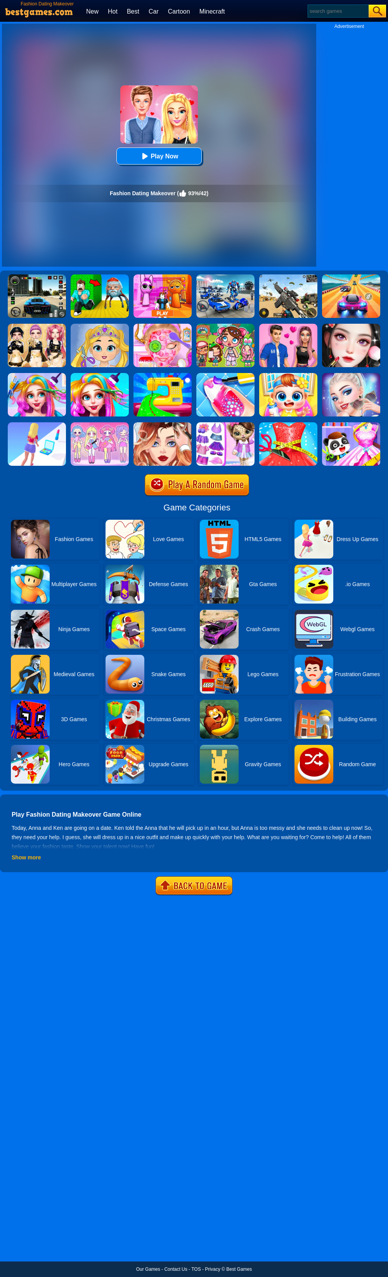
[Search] (338, 11)
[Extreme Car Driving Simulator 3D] (37, 277)
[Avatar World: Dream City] (225, 326)
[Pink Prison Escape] (162, 277)
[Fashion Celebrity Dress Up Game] (351, 375)
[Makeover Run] (37, 425)
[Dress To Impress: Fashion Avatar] (37, 326)
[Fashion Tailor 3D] (288, 425)
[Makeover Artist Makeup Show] (351, 326)
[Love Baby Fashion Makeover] (100, 326)
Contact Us (175, 1269)
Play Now (159, 156)
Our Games (148, 1269)
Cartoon (179, 11)
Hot (113, 11)
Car (154, 11)
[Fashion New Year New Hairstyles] (100, 375)
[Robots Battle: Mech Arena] (225, 277)
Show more (26, 857)
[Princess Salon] (162, 326)
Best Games (239, 1269)
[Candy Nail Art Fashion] (225, 375)
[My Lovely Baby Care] (288, 375)
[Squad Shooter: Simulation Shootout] (288, 277)
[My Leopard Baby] (225, 425)
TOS (196, 1269)
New (92, 11)
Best (133, 11)
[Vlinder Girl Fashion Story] (162, 425)
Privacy (212, 1269)
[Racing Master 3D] (351, 277)
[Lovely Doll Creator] (100, 425)
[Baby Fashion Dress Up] (351, 425)
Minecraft (212, 11)
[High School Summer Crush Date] (288, 326)
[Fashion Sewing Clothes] (162, 375)
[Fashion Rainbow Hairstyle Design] (37, 375)
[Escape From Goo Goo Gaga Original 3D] (100, 277)
